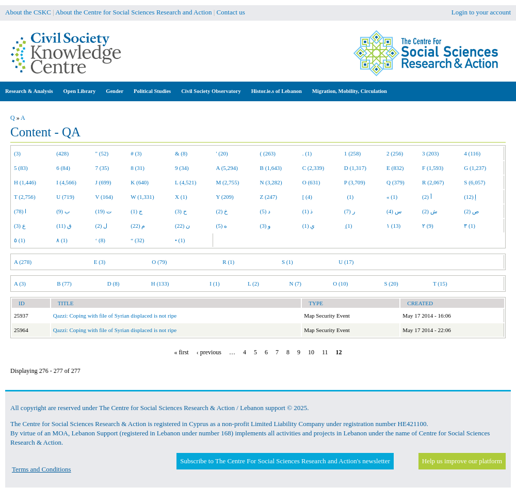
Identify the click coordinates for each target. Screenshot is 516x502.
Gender (114, 91)
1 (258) (352, 153)
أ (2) (427, 197)
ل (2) (101, 226)
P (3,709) (354, 182)
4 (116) (472, 153)
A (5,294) (227, 168)
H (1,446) (25, 182)
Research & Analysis (29, 91)
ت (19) (103, 211)
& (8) (181, 153)
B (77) (64, 283)
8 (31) (137, 168)
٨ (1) (62, 240)
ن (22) (182, 226)
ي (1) (308, 226)
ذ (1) (307, 211)
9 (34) (182, 168)
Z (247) (269, 197)
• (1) (180, 240)
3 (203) (430, 153)
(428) (62, 153)
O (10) (340, 283)
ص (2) (471, 211)
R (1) (228, 262)
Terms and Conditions (41, 469)
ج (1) (136, 211)
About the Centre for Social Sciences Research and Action (133, 12)
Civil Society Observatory (210, 91)
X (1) (181, 197)
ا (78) (20, 211)
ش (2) (429, 211)
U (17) (345, 262)
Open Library (79, 91)
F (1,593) (432, 168)
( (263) (268, 153)
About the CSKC (28, 12)
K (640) (140, 182)
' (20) (222, 153)
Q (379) (395, 182)
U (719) (65, 197)
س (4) (393, 211)
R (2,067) (433, 182)
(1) (348, 197)
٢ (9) (427, 226)
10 (311, 352)
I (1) (214, 283)
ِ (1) (348, 226)
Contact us (231, 12)
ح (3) (181, 211)
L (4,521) (185, 182)
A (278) (22, 262)
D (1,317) (355, 168)
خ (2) (222, 211)
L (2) (253, 283)
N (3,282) (271, 182)
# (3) (136, 153)
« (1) (391, 197)
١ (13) (393, 226)
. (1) (307, 153)
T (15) (440, 283)
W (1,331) (142, 197)
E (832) (395, 168)
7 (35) (102, 168)
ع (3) (20, 226)
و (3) (265, 226)
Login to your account (481, 12)
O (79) (159, 262)
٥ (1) (19, 240)
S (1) (287, 262)
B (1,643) (271, 168)
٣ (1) (469, 226)
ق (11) (64, 226)
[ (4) (307, 197)
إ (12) (470, 197)
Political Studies (152, 91)
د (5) (265, 211)
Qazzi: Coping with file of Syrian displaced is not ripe (114, 315)
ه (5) (222, 226)
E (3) (99, 262)
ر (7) (349, 211)
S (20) (391, 283)
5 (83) (21, 168)
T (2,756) (25, 197)
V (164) (104, 197)
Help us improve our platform (462, 461)
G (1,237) (475, 168)
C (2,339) (313, 168)
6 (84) (63, 168)
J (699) (103, 182)
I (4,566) (66, 182)
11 (325, 352)
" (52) (102, 153)
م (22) (138, 226)
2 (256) (394, 153)
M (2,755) (227, 182)
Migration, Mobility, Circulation (349, 91)
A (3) (20, 283)
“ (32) (137, 240)
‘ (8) (100, 240)
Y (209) (225, 197)
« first (181, 352)
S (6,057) (474, 182)
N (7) (295, 283)
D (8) (113, 283)
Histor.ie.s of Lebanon (276, 91)
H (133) (160, 283)
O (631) (311, 182)
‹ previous (209, 352)
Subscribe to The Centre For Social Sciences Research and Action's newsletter (285, 461)
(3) (17, 153)
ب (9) (63, 211)
